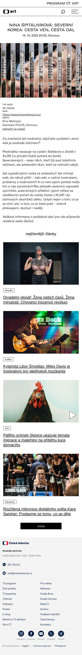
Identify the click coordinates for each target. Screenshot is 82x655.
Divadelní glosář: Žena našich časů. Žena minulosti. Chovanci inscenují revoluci (38, 299)
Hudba (8, 359)
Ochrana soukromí (42, 645)
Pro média (46, 583)
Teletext (7, 598)
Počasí (6, 609)
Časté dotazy (47, 619)
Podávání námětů (50, 614)
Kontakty (45, 624)
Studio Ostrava (48, 598)
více (41, 526)
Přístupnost (60, 645)
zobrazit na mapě (13, 129)
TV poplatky (9, 593)
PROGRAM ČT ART (63, 3)
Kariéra (44, 609)
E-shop (6, 614)
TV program (9, 583)
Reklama (45, 588)
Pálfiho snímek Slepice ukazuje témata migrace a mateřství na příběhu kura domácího (36, 440)
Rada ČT (44, 603)
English (25, 645)
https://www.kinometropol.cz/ (21, 114)
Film (7, 428)
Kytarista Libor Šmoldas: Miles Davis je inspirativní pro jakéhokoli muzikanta (36, 368)
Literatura (10, 502)
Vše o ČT (7, 624)
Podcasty (8, 603)
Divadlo (9, 290)
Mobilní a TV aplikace (14, 619)
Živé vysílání (9, 588)
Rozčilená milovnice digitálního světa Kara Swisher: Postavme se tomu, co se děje (39, 511)
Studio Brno (46, 593)
